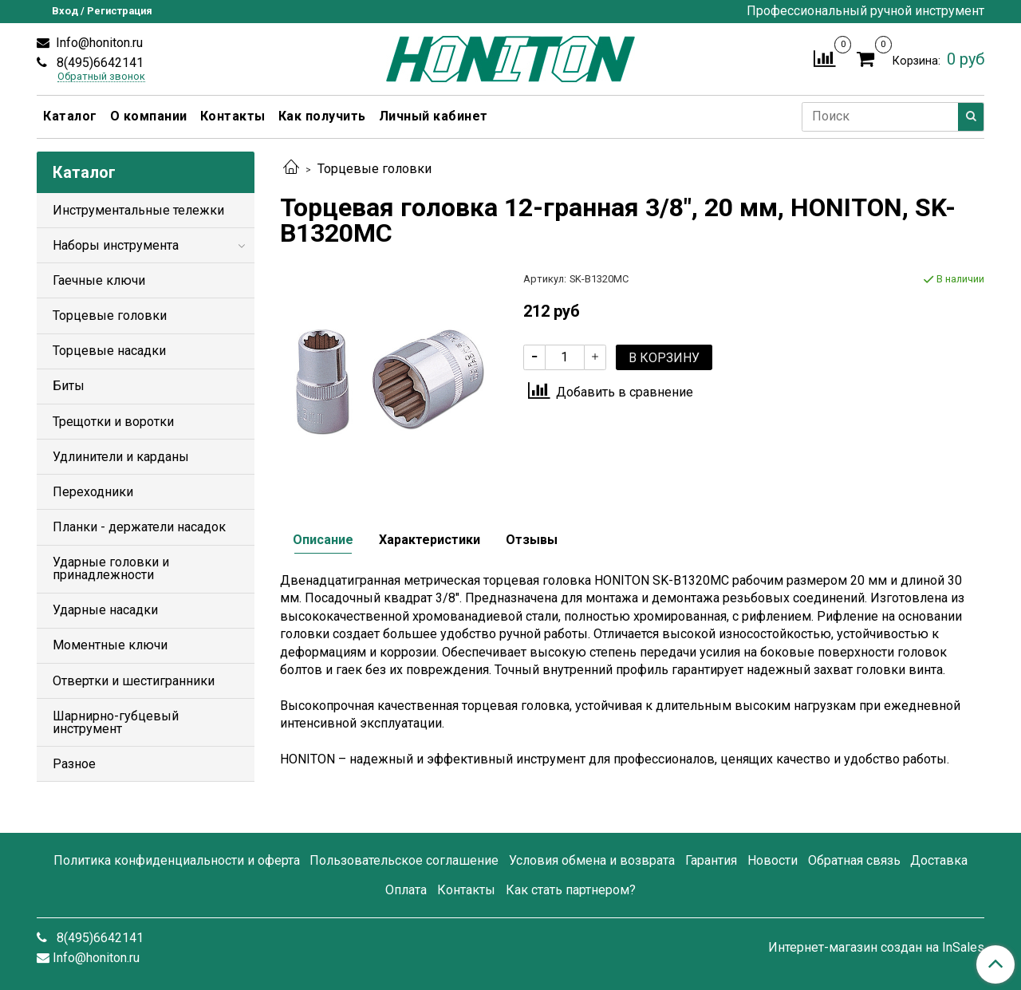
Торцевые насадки (109, 350)
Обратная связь (854, 860)
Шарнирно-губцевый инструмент (116, 722)
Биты (69, 385)
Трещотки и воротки (113, 421)
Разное (74, 763)
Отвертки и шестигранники (134, 680)
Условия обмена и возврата (592, 860)
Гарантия (711, 860)
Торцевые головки (374, 168)
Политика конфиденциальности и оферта (176, 860)
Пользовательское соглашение (404, 860)
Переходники (93, 491)
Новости (772, 860)
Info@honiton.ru (98, 42)
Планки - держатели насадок (139, 526)
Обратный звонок (101, 77)
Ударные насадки (105, 609)
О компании (148, 116)
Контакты (233, 116)
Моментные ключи (110, 645)
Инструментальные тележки (138, 210)
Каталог (70, 116)
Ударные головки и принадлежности (111, 568)
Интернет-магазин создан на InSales (876, 947)
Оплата (406, 889)
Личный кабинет (433, 116)
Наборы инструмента (116, 245)
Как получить (322, 116)
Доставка (939, 860)
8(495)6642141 (98, 62)
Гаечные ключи (99, 280)
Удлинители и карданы (121, 456)
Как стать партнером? (571, 889)
